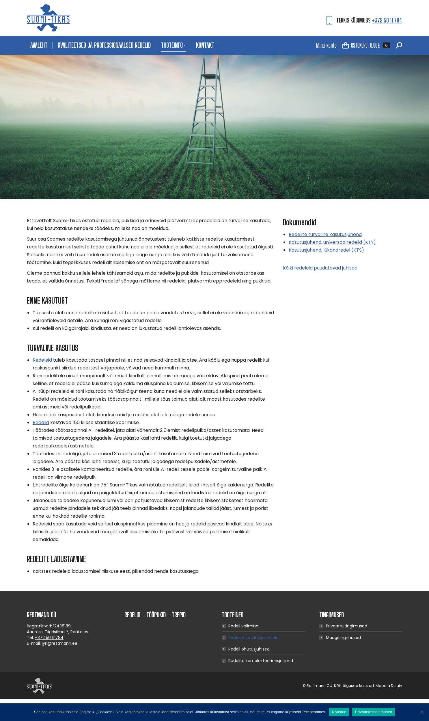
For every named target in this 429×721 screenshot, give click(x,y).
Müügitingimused (343, 637)
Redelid (41, 422)
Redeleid (42, 360)
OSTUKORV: (366, 45)
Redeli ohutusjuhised (249, 649)
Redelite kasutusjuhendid (253, 637)
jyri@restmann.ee (59, 643)
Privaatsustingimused (373, 712)
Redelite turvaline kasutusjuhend (325, 234)
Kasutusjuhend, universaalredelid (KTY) (332, 242)
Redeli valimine (243, 626)
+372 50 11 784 (387, 20)
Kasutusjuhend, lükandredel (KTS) (326, 250)
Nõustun (339, 712)
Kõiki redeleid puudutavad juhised (320, 268)
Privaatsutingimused (346, 626)
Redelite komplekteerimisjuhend (260, 661)
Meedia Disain (389, 685)
